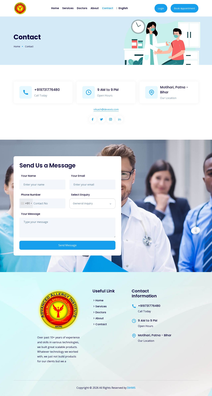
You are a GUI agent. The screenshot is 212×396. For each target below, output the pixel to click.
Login (161, 8)
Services (68, 8)
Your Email (78, 176)
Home (55, 8)
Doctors (82, 8)
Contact (107, 8)
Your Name (28, 176)
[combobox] (26, 203)
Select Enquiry (80, 195)
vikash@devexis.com (106, 109)
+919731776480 (47, 89)
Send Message (67, 245)
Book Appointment (184, 8)
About (95, 8)
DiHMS (131, 388)
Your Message (30, 214)
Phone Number (31, 195)
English (123, 8)
